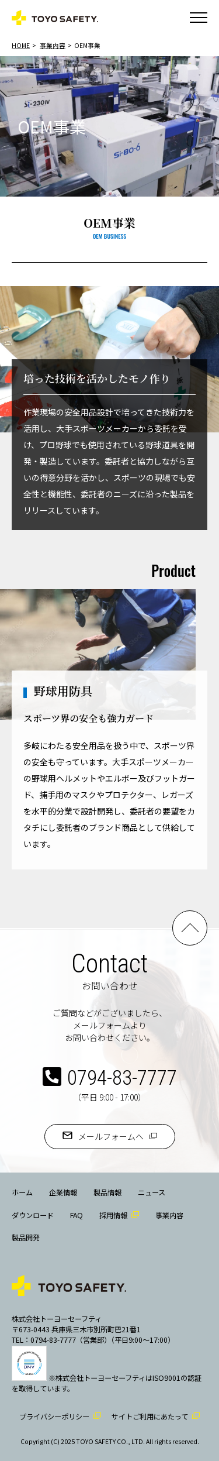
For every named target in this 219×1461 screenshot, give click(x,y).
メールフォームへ (111, 1136)
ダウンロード (33, 1215)
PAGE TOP (189, 928)
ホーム (22, 1192)
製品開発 (26, 1237)
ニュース (151, 1192)
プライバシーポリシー (54, 1416)
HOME (21, 45)
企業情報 (63, 1192)
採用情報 (113, 1215)
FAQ (76, 1215)
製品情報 (107, 1192)
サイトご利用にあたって (150, 1416)
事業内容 (52, 45)
